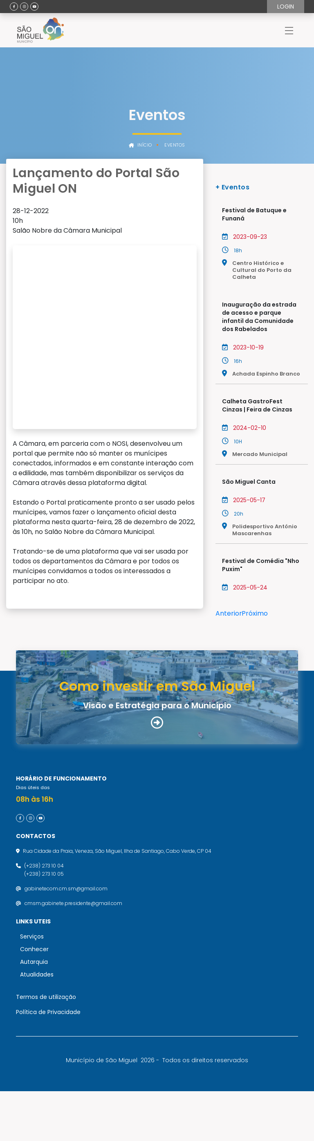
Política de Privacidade (48, 1062)
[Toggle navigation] (289, 30)
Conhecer (34, 999)
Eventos (174, 145)
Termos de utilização (46, 1047)
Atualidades (37, 1024)
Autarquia (34, 1012)
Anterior (228, 613)
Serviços (32, 986)
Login (285, 6)
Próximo (255, 613)
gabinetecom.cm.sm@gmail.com (66, 938)
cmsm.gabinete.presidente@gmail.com (73, 953)
